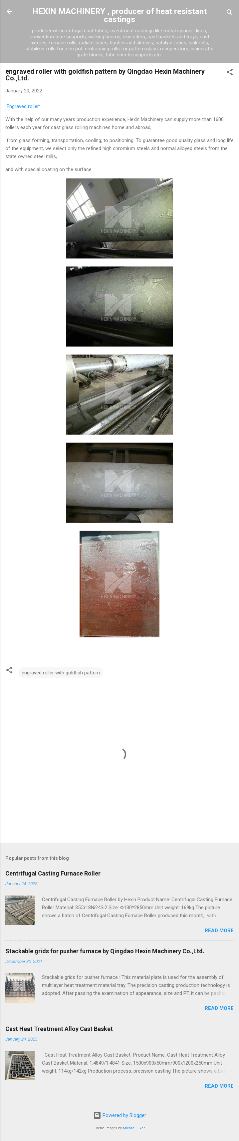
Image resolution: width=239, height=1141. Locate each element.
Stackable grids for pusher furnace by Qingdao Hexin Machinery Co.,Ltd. (104, 951)
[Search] (230, 13)
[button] (230, 73)
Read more (219, 931)
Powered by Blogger (119, 1115)
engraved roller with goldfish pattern (61, 673)
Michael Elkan (134, 1128)
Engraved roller (23, 106)
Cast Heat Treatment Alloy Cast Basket (59, 1028)
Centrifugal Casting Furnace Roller (53, 873)
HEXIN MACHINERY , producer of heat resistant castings (119, 15)
